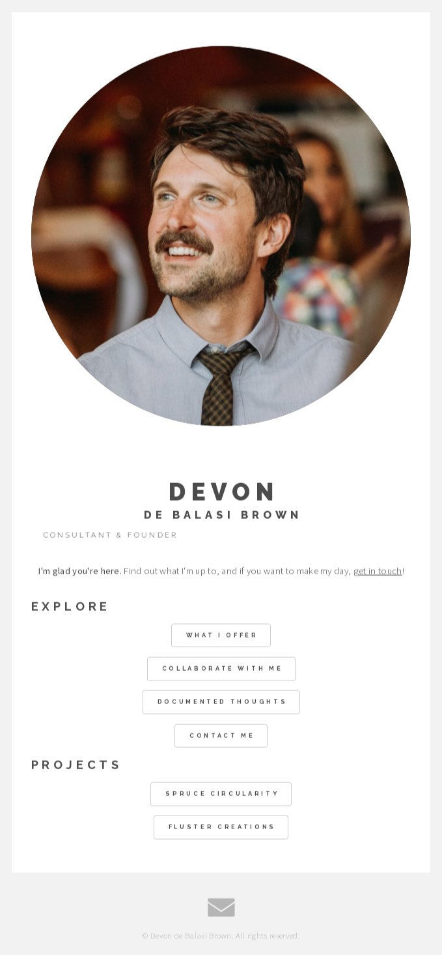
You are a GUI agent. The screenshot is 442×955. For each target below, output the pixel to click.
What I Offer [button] (222, 635)
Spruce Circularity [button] (222, 794)
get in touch (377, 571)
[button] (221, 907)
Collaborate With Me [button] (222, 669)
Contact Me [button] (222, 735)
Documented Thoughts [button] (223, 702)
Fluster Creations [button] (222, 827)
